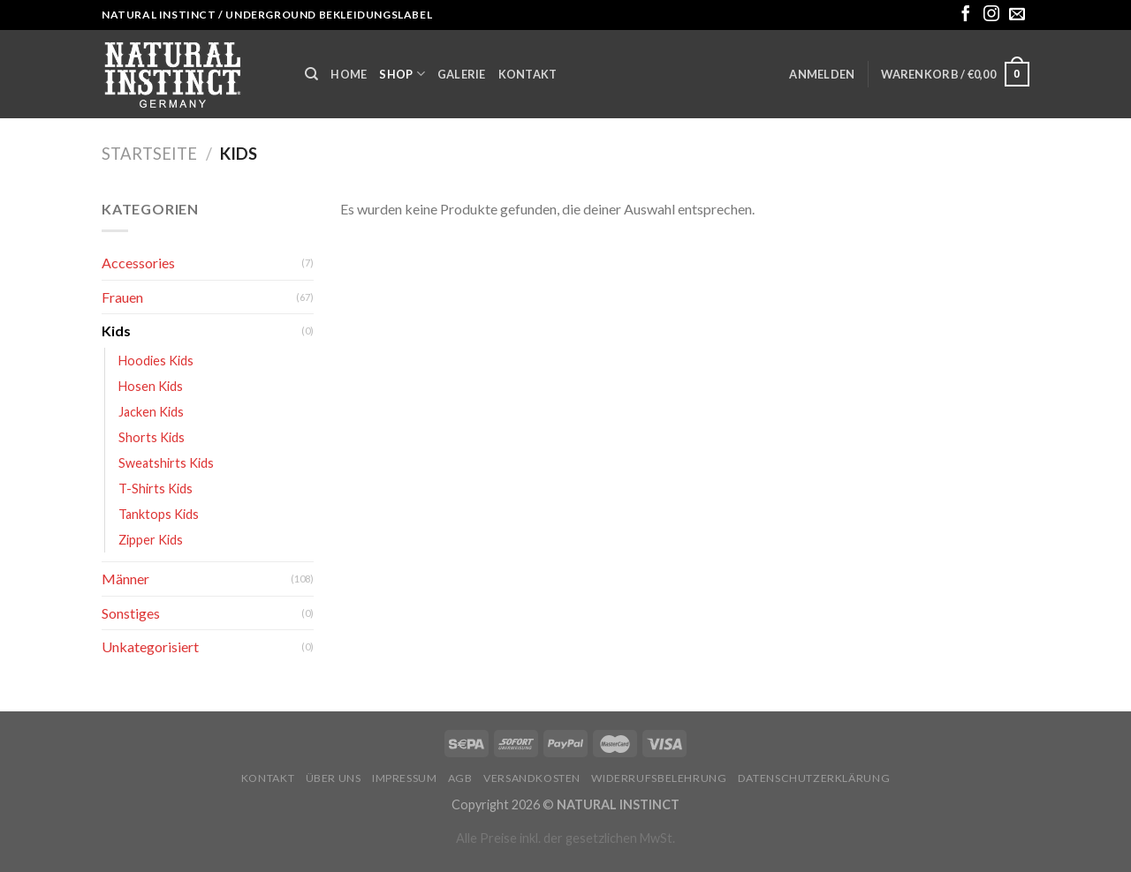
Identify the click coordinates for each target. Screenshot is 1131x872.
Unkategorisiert (150, 646)
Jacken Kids (151, 411)
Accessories (138, 262)
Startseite (149, 153)
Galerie (461, 74)
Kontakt (528, 74)
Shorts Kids (151, 437)
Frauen (122, 297)
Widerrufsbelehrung (658, 778)
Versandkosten (532, 778)
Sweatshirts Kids (166, 462)
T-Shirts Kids (155, 488)
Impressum (404, 778)
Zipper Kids (150, 539)
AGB (460, 778)
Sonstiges (131, 613)
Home (348, 74)
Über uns (333, 778)
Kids (116, 330)
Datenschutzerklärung (814, 778)
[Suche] (311, 74)
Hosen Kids (150, 386)
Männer (125, 578)
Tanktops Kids (158, 514)
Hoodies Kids (156, 360)
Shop (401, 73)
